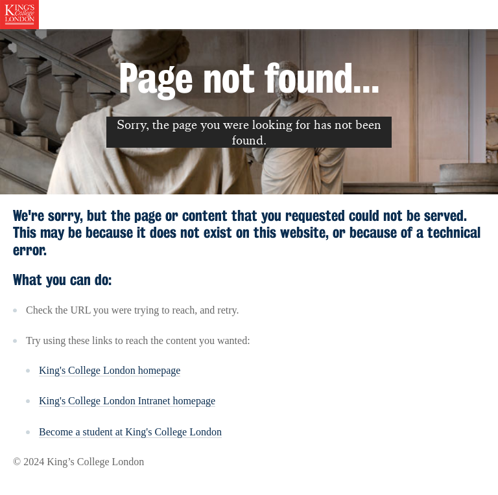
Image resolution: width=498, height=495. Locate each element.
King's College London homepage (109, 370)
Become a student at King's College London (130, 431)
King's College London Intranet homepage (127, 400)
